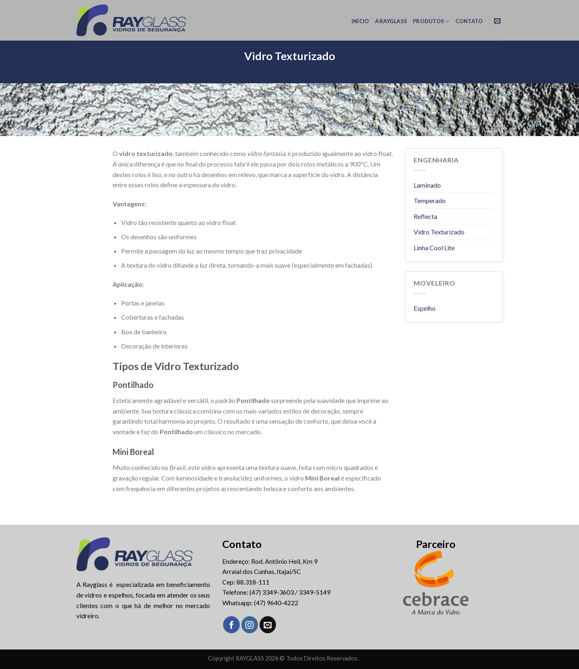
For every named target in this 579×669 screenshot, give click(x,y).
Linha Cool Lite (434, 247)
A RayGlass (391, 21)
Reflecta (425, 216)
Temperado (430, 200)
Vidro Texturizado (439, 232)
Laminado (427, 185)
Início (360, 21)
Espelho (425, 308)
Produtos (431, 21)
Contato (469, 21)
